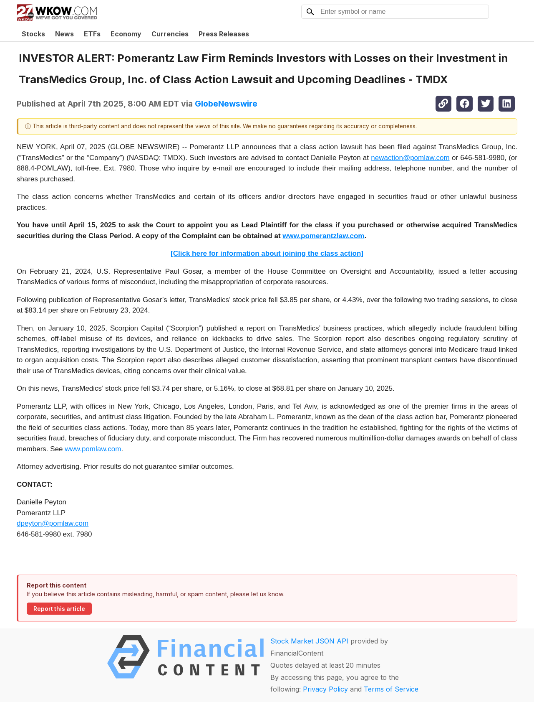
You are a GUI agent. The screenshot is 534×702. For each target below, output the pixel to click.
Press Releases (224, 34)
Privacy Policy (325, 689)
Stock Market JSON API (309, 641)
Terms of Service (391, 689)
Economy (126, 34)
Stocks (33, 34)
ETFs (92, 34)
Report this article (59, 608)
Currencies (170, 34)
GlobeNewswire (226, 104)
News (64, 34)
